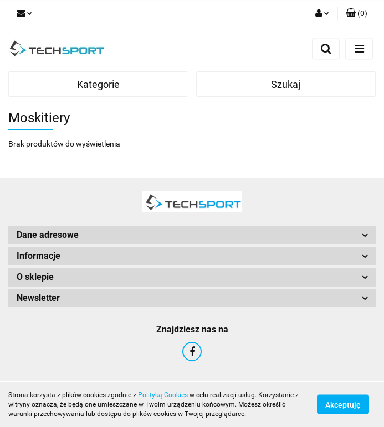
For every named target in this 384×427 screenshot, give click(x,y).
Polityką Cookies (163, 395)
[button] (356, 14)
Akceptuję (343, 404)
